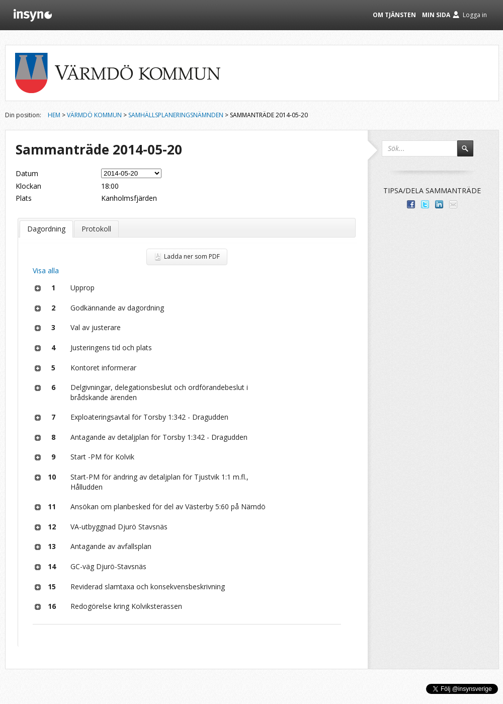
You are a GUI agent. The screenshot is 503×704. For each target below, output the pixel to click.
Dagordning (46, 228)
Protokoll (96, 228)
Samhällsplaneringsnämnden (175, 115)
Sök (469, 153)
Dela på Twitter (425, 204)
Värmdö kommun (94, 115)
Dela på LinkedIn (439, 204)
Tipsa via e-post (453, 204)
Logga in (475, 15)
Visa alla (46, 270)
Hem (54, 115)
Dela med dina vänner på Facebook (411, 204)
